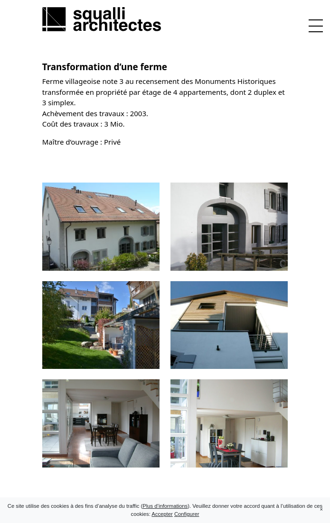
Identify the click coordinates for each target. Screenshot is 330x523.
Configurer (186, 514)
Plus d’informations (165, 506)
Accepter (161, 514)
